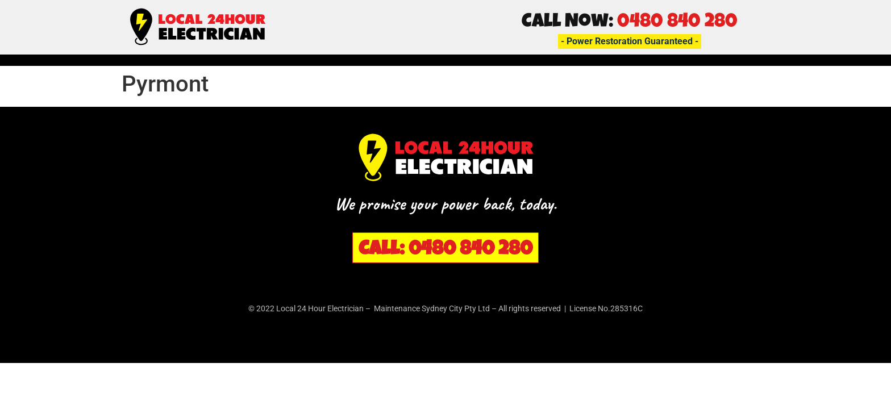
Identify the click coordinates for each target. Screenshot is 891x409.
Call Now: (630, 22)
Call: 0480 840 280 (445, 250)
